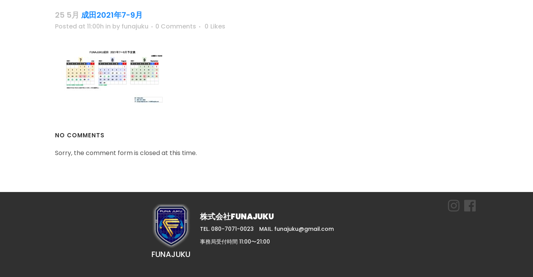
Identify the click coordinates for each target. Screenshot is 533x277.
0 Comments (175, 26)
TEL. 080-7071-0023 (227, 229)
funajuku (135, 26)
